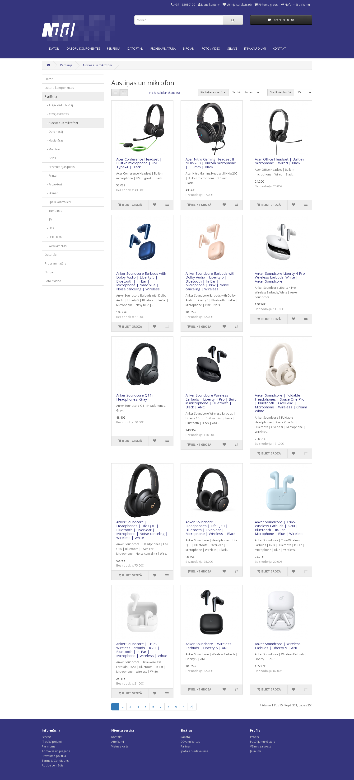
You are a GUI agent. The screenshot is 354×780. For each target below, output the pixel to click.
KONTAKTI (280, 49)
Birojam (189, 49)
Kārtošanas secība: (213, 92)
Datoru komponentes (83, 49)
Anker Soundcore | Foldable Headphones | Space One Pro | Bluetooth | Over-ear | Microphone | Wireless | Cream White (281, 403)
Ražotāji (186, 737)
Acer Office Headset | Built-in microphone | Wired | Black (279, 161)
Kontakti (116, 737)
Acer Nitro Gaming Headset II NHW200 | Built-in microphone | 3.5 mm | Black (211, 163)
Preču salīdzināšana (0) (164, 93)
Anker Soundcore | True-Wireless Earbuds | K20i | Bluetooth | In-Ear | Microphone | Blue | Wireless (279, 528)
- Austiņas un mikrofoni (61, 123)
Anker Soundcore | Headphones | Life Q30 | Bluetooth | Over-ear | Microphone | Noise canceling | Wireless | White (142, 530)
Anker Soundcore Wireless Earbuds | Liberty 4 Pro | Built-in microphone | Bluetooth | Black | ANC (211, 401)
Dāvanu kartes (190, 742)
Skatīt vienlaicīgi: (281, 92)
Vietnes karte (120, 746)
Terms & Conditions (55, 761)
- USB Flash (53, 237)
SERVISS (232, 49)
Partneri (186, 746)
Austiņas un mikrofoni (97, 65)
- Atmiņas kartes (57, 114)
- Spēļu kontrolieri (58, 202)
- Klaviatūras (54, 140)
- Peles (50, 158)
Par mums (48, 746)
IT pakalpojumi (52, 742)
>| (192, 707)
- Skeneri (51, 193)
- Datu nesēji (54, 132)
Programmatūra (163, 49)
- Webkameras (55, 246)
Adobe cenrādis (52, 765)
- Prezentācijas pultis (60, 167)
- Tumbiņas (53, 211)
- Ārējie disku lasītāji (59, 105)
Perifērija (113, 49)
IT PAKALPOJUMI (255, 49)
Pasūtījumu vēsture (262, 742)
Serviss (46, 737)
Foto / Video (211, 49)
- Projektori (53, 184)
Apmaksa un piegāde (56, 751)
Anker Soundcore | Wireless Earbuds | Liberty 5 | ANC (208, 645)
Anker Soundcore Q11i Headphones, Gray (134, 397)
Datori (54, 49)
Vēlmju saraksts (260, 746)
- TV (48, 219)
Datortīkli (135, 49)
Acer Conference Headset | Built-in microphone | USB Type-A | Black (139, 163)
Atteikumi (117, 742)
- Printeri (51, 176)
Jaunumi (255, 751)
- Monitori (52, 149)
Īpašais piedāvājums (194, 751)
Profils (254, 737)
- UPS (49, 228)
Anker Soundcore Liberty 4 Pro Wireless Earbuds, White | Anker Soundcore (280, 277)
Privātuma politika (54, 756)
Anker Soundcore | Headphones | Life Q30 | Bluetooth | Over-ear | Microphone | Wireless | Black (210, 528)
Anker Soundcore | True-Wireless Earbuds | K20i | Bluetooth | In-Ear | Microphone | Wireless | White (141, 649)
